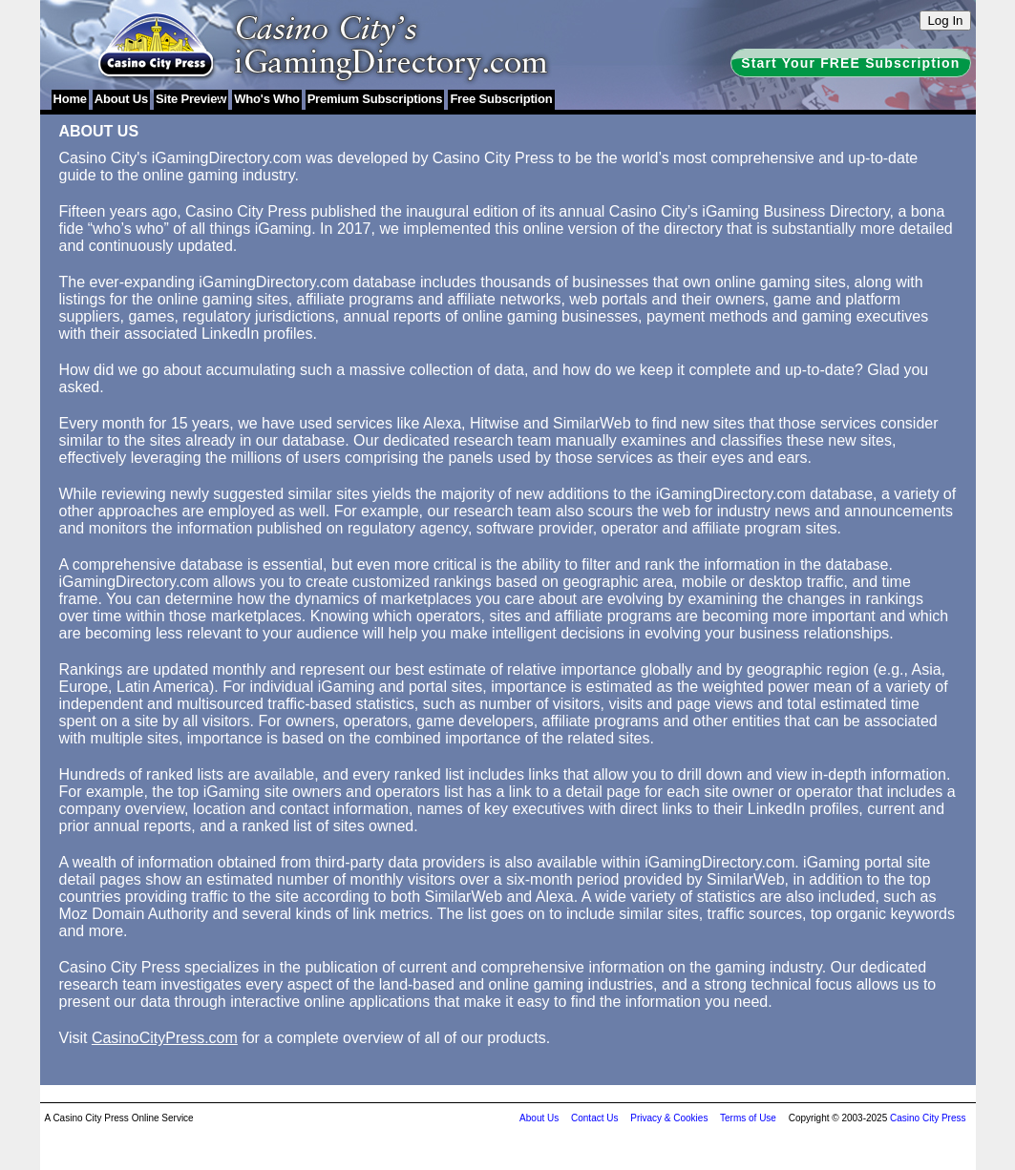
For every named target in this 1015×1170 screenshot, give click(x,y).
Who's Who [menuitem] (266, 99)
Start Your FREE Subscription (850, 63)
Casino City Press (927, 1118)
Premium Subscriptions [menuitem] (375, 99)
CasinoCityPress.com (165, 1038)
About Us (539, 1118)
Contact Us (594, 1118)
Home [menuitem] (70, 99)
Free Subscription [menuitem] (501, 99)
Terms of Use (748, 1118)
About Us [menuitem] (121, 99)
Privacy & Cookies (669, 1118)
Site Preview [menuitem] (191, 99)
